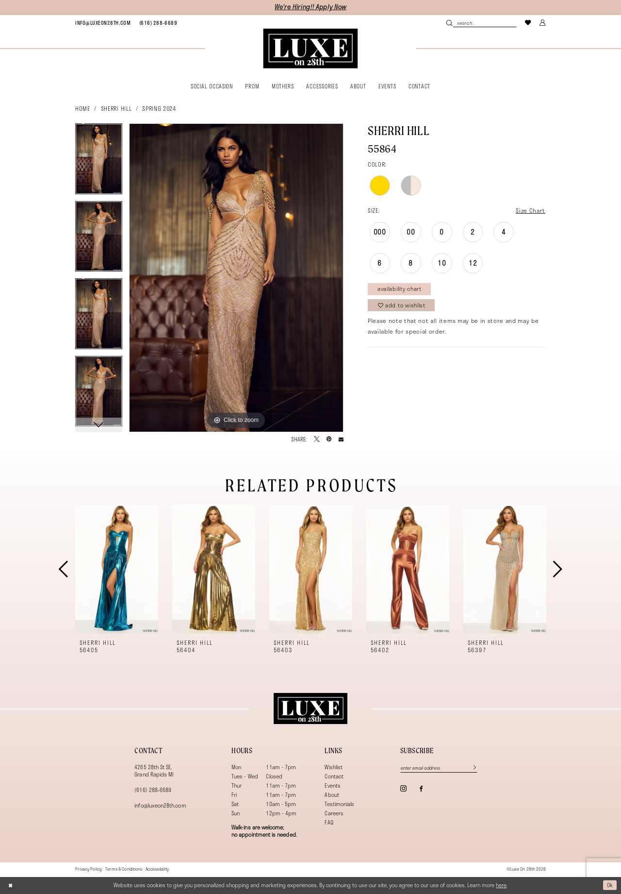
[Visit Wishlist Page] (528, 23)
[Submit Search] (449, 22)
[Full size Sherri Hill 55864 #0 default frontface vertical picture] (236, 278)
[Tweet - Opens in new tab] (317, 439)
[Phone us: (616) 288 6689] (158, 23)
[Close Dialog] (10, 885)
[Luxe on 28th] (310, 708)
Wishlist (334, 767)
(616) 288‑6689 (152, 790)
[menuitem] (103, 23)
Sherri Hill (116, 108)
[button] (543, 23)
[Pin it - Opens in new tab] (329, 439)
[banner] (310, 48)
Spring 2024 (159, 108)
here (501, 885)
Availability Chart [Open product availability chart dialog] (399, 289)
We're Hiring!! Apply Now (310, 7)
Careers (334, 813)
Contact (334, 776)
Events (332, 785)
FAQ (329, 822)
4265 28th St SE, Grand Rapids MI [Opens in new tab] (153, 770)
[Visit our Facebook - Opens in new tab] (421, 789)
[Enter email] (438, 768)
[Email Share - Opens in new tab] (341, 439)
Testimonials (339, 804)
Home (82, 108)
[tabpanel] (98, 162)
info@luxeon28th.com (160, 805)
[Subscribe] (471, 768)
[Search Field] (481, 22)
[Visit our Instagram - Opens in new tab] (403, 788)
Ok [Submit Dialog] (610, 885)
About (332, 795)
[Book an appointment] (103, 23)
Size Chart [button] (530, 210)
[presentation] (116, 569)
